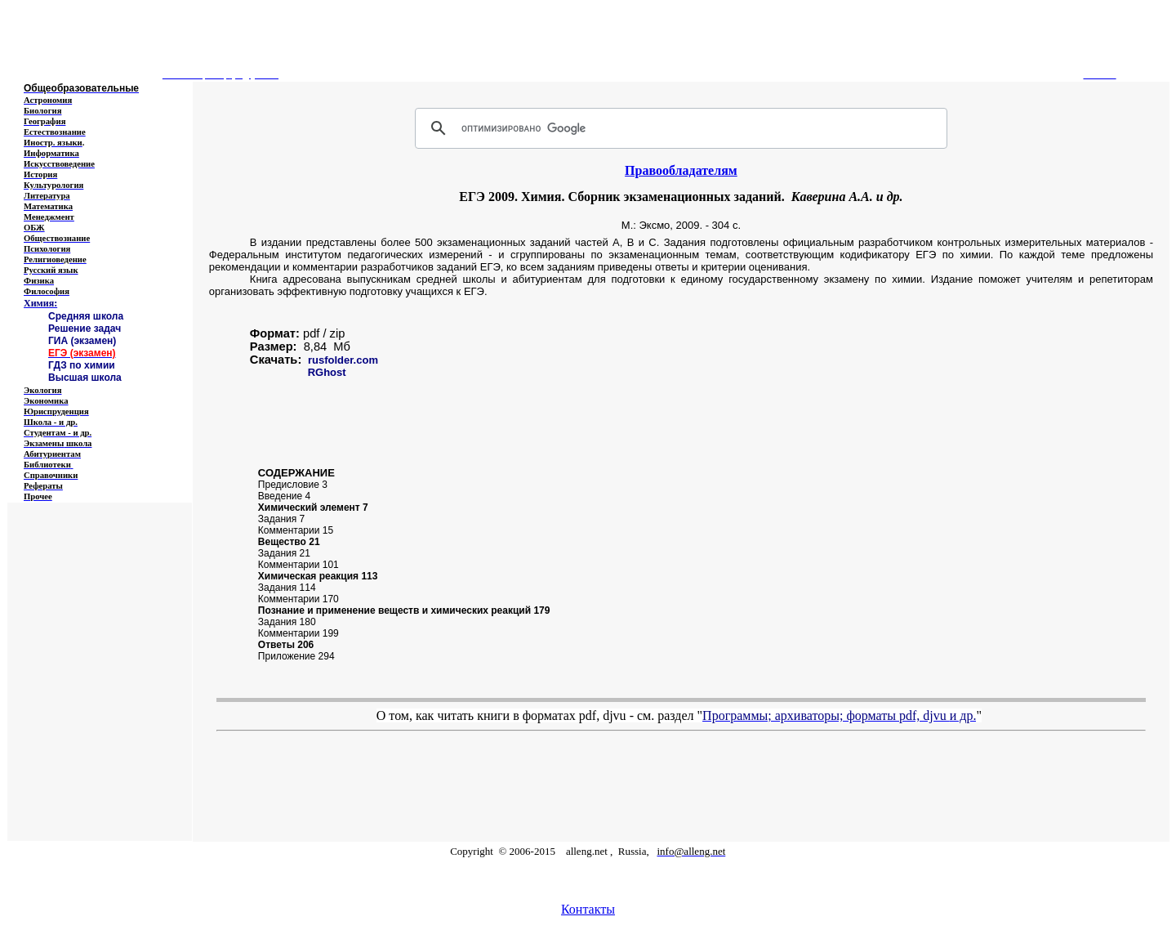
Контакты (588, 909)
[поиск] (678, 128)
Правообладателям (681, 170)
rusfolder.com (343, 360)
